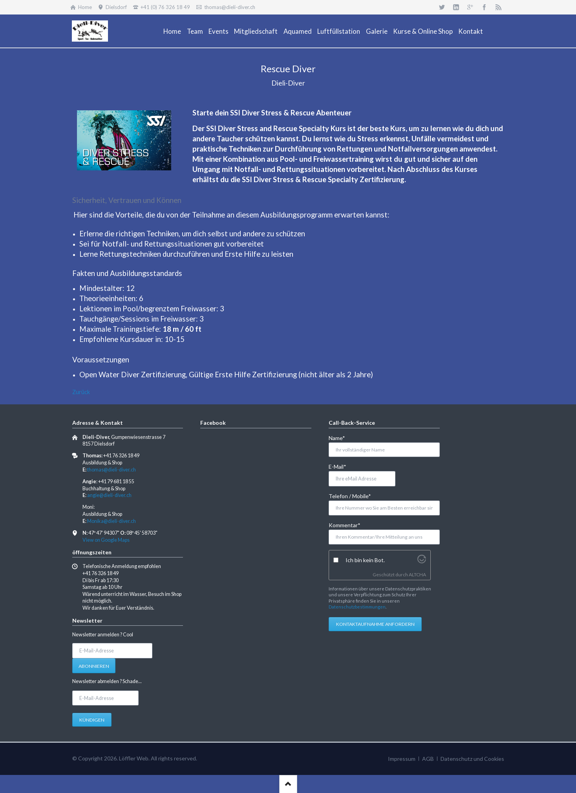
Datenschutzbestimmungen (357, 606)
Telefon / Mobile (350, 495)
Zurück (81, 392)
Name (341, 437)
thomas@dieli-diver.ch (111, 470)
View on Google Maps (106, 540)
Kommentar (344, 524)
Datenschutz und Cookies (472, 758)
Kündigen (91, 720)
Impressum (401, 758)
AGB (428, 758)
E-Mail (341, 466)
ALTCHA (417, 574)
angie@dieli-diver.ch (109, 495)
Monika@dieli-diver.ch (111, 521)
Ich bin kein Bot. (365, 560)
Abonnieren (94, 666)
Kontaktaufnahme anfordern (375, 624)
